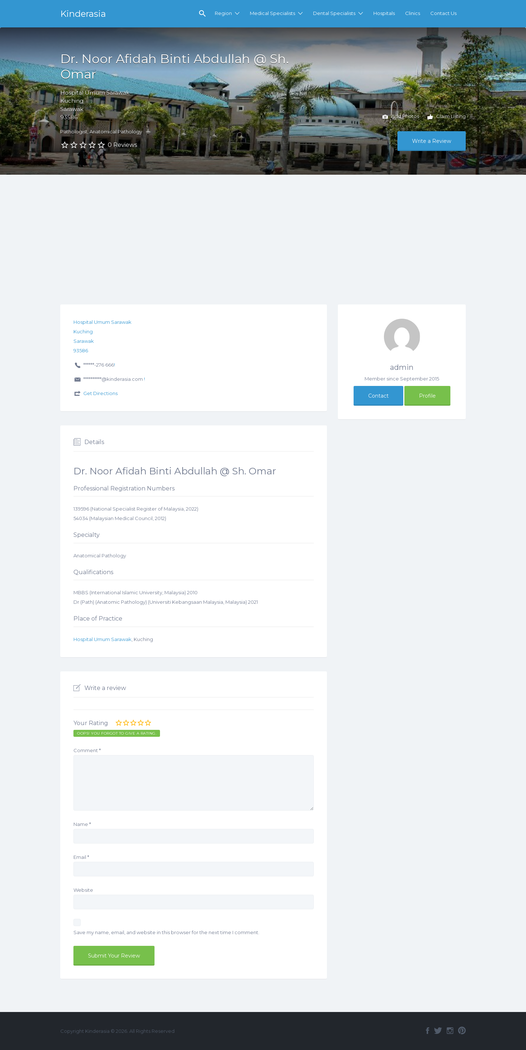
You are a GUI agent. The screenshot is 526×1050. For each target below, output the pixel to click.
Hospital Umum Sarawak (102, 639)
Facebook (427, 1030)
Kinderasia (83, 13)
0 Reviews (122, 144)
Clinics (412, 13)
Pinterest (462, 1030)
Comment (87, 750)
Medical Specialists (272, 13)
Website (83, 890)
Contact (378, 396)
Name (82, 824)
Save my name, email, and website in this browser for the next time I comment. (166, 932)
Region (223, 13)
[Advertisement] (263, 229)
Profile (427, 396)
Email (81, 857)
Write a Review (431, 141)
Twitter (438, 1030)
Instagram (450, 1030)
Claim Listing (446, 117)
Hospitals (384, 13)
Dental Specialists (334, 13)
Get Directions (100, 393)
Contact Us (443, 13)
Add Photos (400, 117)
